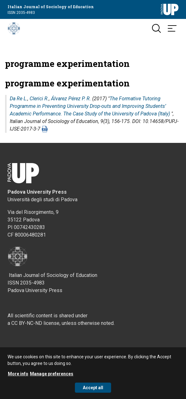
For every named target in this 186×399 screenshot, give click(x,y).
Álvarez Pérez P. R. (71, 99)
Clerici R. (39, 99)
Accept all (93, 387)
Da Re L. (18, 99)
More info (18, 373)
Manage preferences (51, 373)
